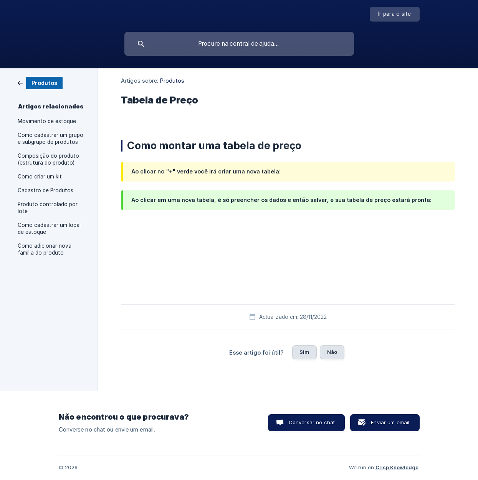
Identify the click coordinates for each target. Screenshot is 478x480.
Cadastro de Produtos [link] (45, 190)
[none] (395, 14)
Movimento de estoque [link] (47, 121)
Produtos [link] (172, 80)
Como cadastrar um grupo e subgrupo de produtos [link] (50, 138)
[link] (40, 82)
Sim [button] (304, 352)
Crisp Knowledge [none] (396, 467)
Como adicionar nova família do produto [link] (44, 249)
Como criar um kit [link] (40, 176)
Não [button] (332, 352)
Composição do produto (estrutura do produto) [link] (48, 159)
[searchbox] (239, 44)
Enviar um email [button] (390, 422)
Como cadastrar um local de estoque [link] (49, 228)
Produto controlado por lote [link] (48, 207)
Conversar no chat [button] (312, 422)
